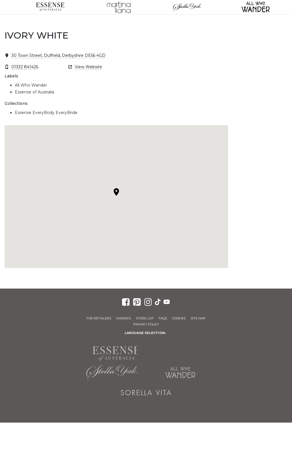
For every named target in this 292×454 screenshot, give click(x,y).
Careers (123, 318)
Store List (145, 318)
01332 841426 (24, 66)
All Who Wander (180, 372)
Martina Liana (118, 7)
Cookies (179, 318)
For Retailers (98, 318)
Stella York (187, 7)
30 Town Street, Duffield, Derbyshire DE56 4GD (58, 55)
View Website (88, 66)
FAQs (163, 318)
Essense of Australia (50, 7)
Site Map (198, 318)
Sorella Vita (146, 392)
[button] (116, 192)
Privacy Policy (146, 324)
